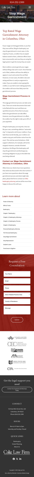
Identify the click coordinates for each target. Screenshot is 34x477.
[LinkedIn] (20, 459)
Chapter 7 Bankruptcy (9, 213)
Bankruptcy (6, 209)
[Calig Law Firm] (8, 7)
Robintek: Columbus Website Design (20, 473)
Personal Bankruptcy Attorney (11, 229)
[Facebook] (14, 459)
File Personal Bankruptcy (10, 233)
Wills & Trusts (7, 205)
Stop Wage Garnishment (10, 237)
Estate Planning (17, 444)
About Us (17, 447)
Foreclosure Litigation (9, 248)
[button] (17, 389)
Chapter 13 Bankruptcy (9, 225)
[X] (17, 459)
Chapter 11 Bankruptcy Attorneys (12, 217)
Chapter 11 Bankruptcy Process (11, 221)
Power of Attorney (8, 201)
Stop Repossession (8, 240)
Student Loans (7, 244)
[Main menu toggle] (29, 7)
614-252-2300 (17, 2)
